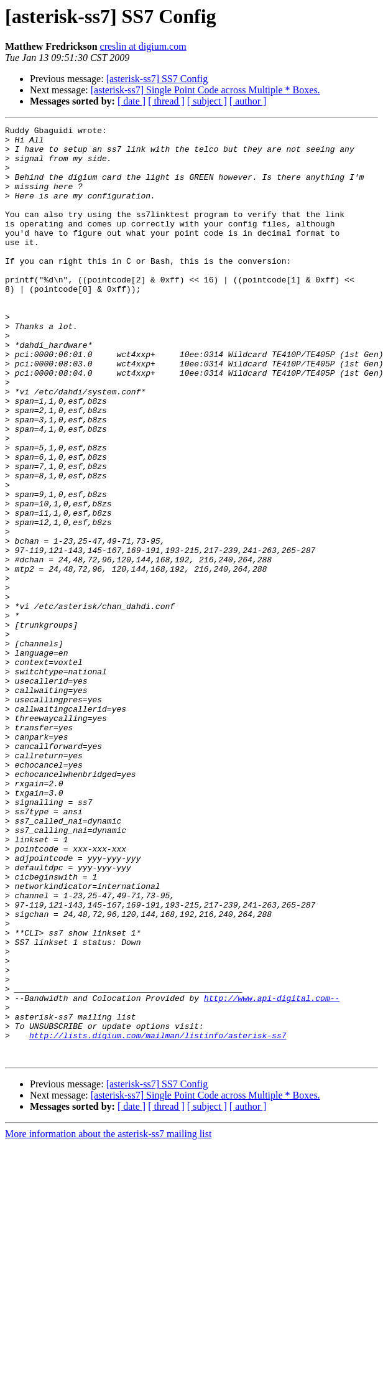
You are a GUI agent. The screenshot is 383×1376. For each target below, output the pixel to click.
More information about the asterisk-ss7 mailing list (108, 1320)
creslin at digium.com (143, 46)
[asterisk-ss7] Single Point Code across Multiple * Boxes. (205, 90)
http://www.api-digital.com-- (271, 1173)
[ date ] (131, 101)
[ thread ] (166, 101)
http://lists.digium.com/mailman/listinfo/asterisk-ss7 (157, 1218)
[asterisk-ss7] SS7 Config (157, 78)
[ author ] (248, 101)
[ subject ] (207, 101)
